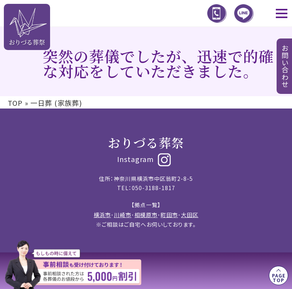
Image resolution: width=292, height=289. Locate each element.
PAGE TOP (278, 277)
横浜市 (102, 215)
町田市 (169, 215)
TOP (15, 103)
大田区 (189, 215)
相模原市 (146, 215)
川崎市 (122, 215)
